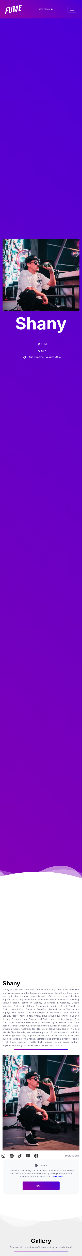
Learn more (57, 1176)
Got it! (40, 1185)
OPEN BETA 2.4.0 (46, 9)
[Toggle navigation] (72, 9)
